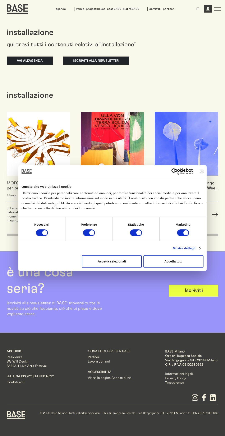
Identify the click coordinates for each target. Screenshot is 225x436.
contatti (155, 9)
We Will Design (18, 361)
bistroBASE (131, 9)
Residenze (15, 357)
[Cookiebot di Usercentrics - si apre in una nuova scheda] (174, 171)
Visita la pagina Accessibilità (109, 377)
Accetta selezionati (112, 261)
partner (168, 9)
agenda (61, 9)
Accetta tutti (173, 261)
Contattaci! (15, 382)
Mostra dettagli (184, 248)
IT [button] (197, 8)
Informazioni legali (179, 374)
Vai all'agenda (30, 60)
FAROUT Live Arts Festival (27, 366)
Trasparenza (174, 382)
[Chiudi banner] (202, 171)
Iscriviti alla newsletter (96, 60)
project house (95, 9)
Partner (94, 357)
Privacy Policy (175, 378)
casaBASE (114, 9)
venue (80, 9)
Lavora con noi (99, 361)
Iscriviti (194, 290)
